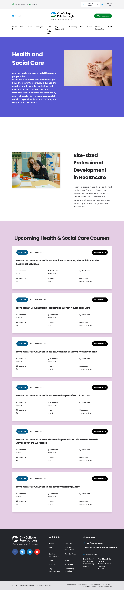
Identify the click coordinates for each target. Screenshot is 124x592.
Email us (33, 4)
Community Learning (69, 572)
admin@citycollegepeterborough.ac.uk (98, 549)
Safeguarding (69, 586)
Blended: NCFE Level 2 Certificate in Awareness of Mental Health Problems (60, 352)
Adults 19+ (14, 28)
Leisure (30, 27)
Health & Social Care (49, 30)
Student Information (99, 28)
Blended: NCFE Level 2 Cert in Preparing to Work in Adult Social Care (56, 308)
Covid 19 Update (94, 586)
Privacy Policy (107, 586)
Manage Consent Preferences (101, 588)
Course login (106, 4)
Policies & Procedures (69, 550)
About (109, 27)
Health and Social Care (38, 252)
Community (73, 27)
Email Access (83, 588)
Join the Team (70, 556)
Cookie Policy (81, 586)
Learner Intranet (90, 4)
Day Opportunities (60, 28)
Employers (39, 27)
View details (100, 252)
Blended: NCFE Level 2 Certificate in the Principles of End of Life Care (56, 396)
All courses (103, 16)
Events (89, 27)
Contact (52, 562)
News (82, 27)
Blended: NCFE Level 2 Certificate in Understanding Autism (51, 488)
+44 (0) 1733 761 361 (20, 4)
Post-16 (22, 28)
